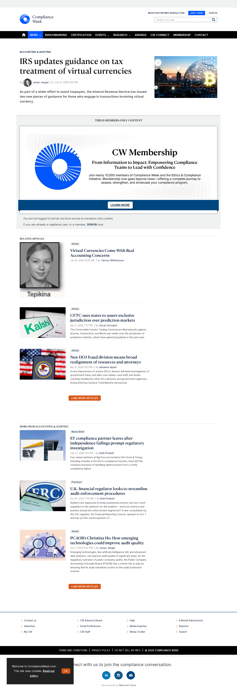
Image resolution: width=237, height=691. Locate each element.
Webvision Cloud (127, 685)
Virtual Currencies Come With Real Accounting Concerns (102, 253)
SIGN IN (92, 224)
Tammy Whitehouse (112, 260)
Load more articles (84, 398)
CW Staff (85, 631)
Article (75, 243)
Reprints (183, 626)
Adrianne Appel (107, 367)
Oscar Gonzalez (108, 325)
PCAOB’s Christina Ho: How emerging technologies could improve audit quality (107, 540)
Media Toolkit (137, 631)
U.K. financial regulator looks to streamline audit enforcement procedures (108, 491)
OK (66, 671)
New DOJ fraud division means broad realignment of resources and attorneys (105, 359)
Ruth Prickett (107, 453)
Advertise (29, 626)
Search (214, 19)
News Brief (78, 431)
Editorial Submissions (191, 620)
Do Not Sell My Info (128, 650)
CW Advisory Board (91, 620)
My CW (28, 631)
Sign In (213, 13)
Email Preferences (90, 626)
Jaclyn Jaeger (41, 82)
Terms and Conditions (73, 650)
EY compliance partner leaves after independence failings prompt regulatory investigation (107, 443)
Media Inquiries (138, 626)
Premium (77, 482)
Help (132, 620)
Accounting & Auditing (35, 51)
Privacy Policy (101, 650)
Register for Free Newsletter (166, 13)
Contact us (30, 620)
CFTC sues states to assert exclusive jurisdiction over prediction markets (102, 318)
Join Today (196, 13)
